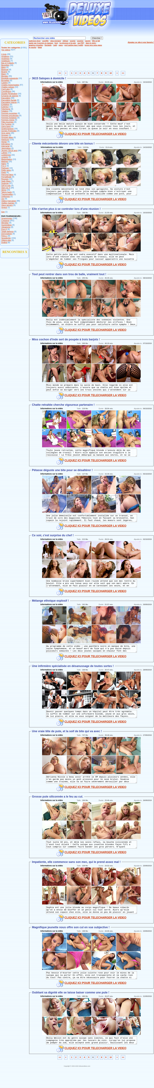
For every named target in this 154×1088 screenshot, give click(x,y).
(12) (16, 87)
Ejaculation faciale (8, 100)
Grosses (4, 135)
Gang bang (5, 126)
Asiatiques (5, 61)
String (3, 190)
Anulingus (5, 59)
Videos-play (6, 240)
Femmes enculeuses (10, 115)
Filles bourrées (7, 122)
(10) (19, 94)
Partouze (5, 168)
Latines (4, 153)
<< (60, 73)
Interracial (5, 146)
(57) (21, 85)
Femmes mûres (7, 120)
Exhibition (5, 104)
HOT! (13, 50)
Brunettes (5, 80)
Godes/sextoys (7, 129)
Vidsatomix (5, 227)
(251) (12, 221)
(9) (7, 74)
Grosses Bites (7, 137)
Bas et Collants (7, 63)
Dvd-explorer (6, 234)
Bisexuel (4, 69)
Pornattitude (6, 177)
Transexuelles (7, 194)
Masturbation (6, 159)
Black (3, 74)
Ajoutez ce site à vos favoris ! (141, 42)
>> (123, 73)
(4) (13, 124)
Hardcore (5, 140)
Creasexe (5, 221)
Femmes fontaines (9, 118)
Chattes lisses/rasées (10, 85)
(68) (12, 98)
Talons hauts (6, 192)
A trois (3, 54)
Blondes (4, 76)
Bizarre (4, 72)
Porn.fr (4, 229)
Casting (4, 83)
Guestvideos (6, 225)
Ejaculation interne (9, 102)
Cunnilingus (6, 91)
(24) (16, 129)
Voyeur (4, 207)
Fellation (4, 111)
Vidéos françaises (8, 201)
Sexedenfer (6, 238)
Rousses (5, 179)
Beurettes (5, 65)
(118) (12, 140)
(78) (10, 111)
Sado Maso (6, 181)
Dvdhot (4, 242)
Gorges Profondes (8, 131)
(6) (11, 146)
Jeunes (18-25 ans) (9, 150)
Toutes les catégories (10, 48)
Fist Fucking (6, 124)
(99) (18, 201)
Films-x (4, 236)
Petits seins (6, 170)
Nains (3, 164)
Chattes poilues (7, 87)
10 (111, 73)
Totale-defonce (7, 231)
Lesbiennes (6, 155)
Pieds (3, 172)
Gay (3, 212)
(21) (11, 56)
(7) (11, 61)
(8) (12, 109)
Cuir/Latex (5, 89)
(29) (8, 54)
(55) (10, 76)
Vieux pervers (7, 205)
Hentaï (4, 142)
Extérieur (5, 107)
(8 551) (24, 48)
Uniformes (5, 196)
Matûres (4, 161)
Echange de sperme (9, 96)
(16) (11, 65)
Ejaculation (5, 98)
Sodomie (5, 183)
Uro (2, 199)
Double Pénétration (9, 94)
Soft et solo (6, 185)
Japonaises (6, 148)
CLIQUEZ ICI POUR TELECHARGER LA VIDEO (95, 135)
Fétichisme (5, 109)
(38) (13, 91)
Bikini (3, 67)
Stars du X (5, 188)
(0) (11, 59)
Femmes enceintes (9, 113)
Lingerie (4, 157)
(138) (15, 218)
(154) (13, 238)
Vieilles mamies (7, 203)
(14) (11, 168)
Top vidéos (5, 50)
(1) (14, 194)
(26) (12, 133)
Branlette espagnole (9, 78)
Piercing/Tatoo (7, 175)
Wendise (4, 223)
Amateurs (5, 56)
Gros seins (5, 133)
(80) (19, 150)
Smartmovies (6, 218)
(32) (13, 155)
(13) (20, 78)
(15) (10, 161)
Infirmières (5, 144)
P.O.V (3, 166)
